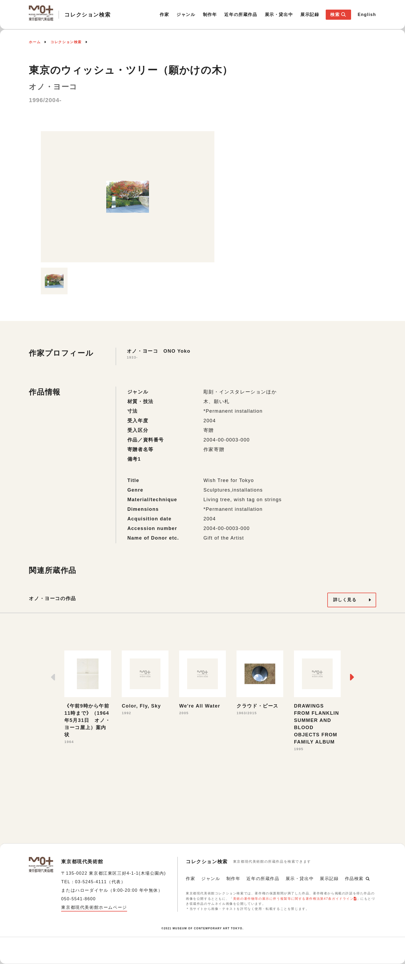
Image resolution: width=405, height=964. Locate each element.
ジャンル (185, 14)
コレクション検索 (66, 42)
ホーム (35, 42)
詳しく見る (345, 599)
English (367, 14)
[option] (127, 196)
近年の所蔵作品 (240, 14)
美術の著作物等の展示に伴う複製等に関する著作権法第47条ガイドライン (293, 899)
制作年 (210, 14)
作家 (164, 14)
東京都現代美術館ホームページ (94, 907)
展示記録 (309, 14)
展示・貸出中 (279, 14)
